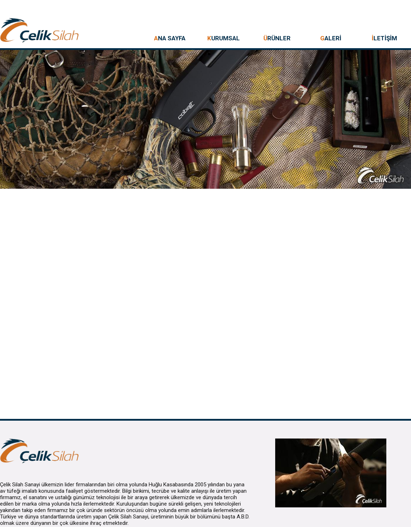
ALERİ (330, 38)
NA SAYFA (169, 38)
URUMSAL (223, 38)
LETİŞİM (384, 38)
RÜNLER (277, 38)
